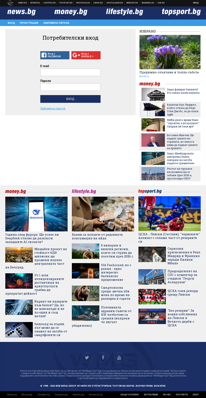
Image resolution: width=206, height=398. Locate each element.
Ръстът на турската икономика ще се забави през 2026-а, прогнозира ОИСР (179, 173)
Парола (45, 80)
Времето (144, 76)
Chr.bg (161, 2)
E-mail (44, 66)
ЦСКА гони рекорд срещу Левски (183, 292)
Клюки (49, 2)
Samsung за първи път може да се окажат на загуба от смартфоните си (50, 329)
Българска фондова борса (83, 2)
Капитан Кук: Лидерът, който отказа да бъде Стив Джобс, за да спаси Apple (182, 109)
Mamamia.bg (148, 2)
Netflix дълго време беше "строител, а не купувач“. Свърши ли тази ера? (183, 123)
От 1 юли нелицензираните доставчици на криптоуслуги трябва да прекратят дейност (34, 284)
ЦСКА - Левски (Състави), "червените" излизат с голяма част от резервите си (169, 237)
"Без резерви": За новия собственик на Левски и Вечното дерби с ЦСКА (182, 318)
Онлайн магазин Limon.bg (98, 2)
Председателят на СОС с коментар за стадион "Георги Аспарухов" (182, 276)
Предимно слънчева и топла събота (169, 72)
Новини (22, 2)
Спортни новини (66, 2)
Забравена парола (56, 23)
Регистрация (29, 23)
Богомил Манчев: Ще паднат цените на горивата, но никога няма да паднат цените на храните (182, 141)
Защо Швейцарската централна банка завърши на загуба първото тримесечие (180, 158)
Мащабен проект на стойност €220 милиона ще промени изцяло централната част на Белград (36, 258)
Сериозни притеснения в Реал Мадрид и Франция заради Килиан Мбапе (184, 256)
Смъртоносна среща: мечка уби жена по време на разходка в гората (115, 293)
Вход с (55, 55)
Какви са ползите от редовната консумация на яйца (97, 236)
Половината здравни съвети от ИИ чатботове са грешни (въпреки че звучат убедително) (101, 316)
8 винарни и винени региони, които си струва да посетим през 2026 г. (117, 250)
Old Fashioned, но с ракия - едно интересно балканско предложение (116, 272)
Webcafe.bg (132, 2)
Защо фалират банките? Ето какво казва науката (183, 91)
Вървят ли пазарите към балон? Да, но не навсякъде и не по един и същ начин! (50, 308)
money (152, 84)
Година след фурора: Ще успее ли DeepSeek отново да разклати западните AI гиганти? (32, 238)
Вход (196, 3)
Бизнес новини (35, 2)
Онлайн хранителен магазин (114, 2)
